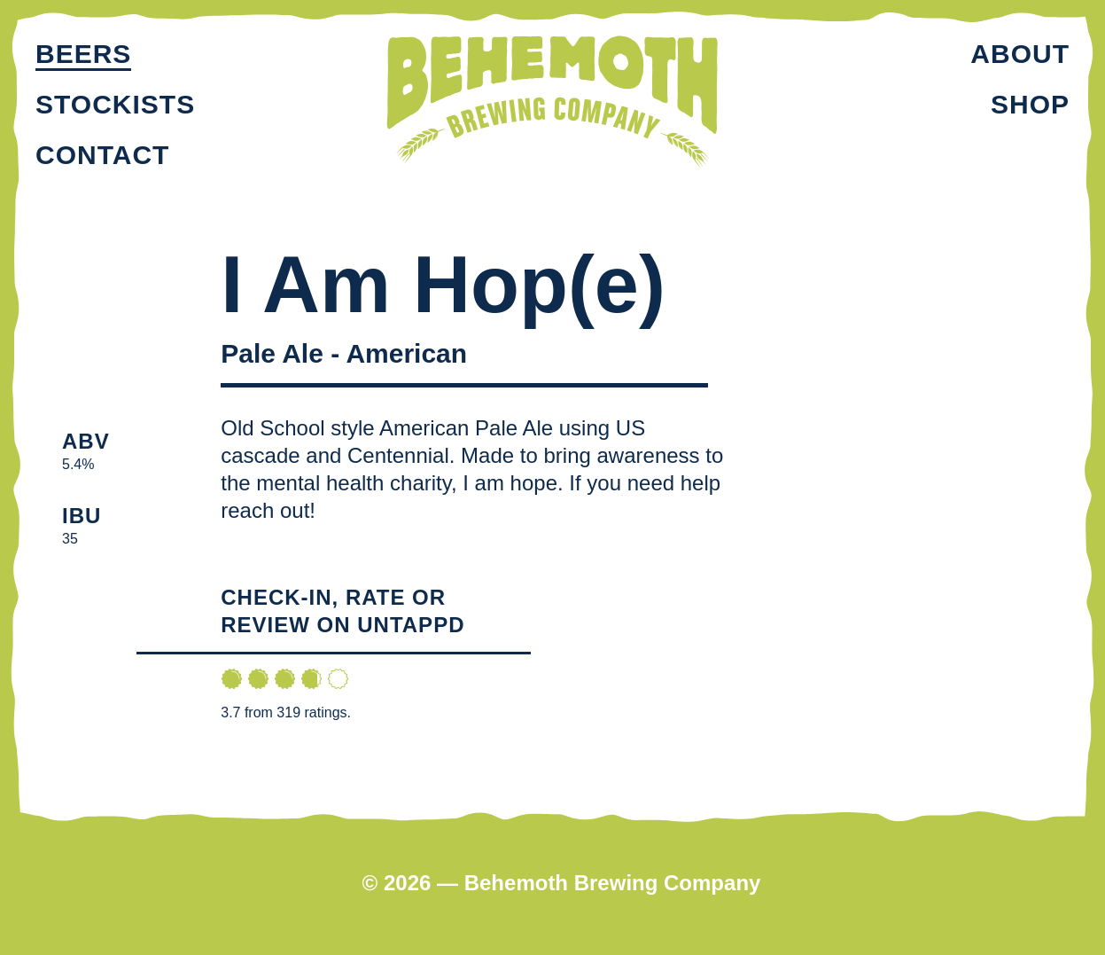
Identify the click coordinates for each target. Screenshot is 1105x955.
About (1020, 53)
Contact (102, 154)
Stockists (115, 104)
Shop (1030, 104)
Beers (83, 53)
